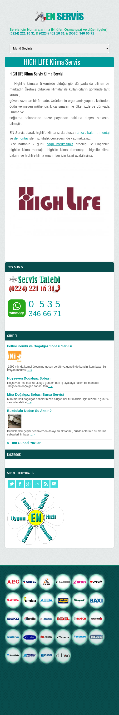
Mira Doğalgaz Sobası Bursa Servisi (35, 394)
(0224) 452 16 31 (52, 33)
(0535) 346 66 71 (81, 33)
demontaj (21, 138)
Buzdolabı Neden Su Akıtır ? (29, 411)
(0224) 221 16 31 (22, 33)
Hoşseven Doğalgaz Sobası (28, 378)
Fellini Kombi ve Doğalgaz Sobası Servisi (39, 346)
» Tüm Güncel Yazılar (24, 443)
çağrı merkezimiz (60, 144)
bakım (91, 133)
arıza (80, 133)
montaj (104, 133)
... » (29, 370)
